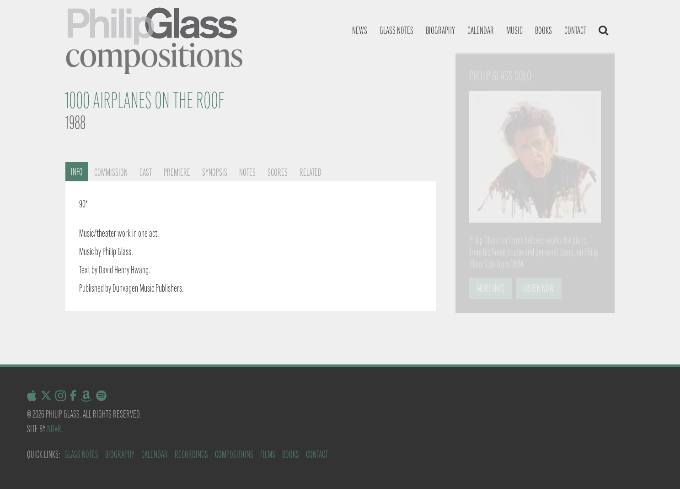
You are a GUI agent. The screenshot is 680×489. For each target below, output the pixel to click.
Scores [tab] (278, 172)
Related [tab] (310, 172)
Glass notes (396, 30)
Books (543, 30)
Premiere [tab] (177, 172)
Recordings (191, 454)
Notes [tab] (247, 172)
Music (514, 30)
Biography (440, 30)
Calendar (480, 30)
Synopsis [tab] (214, 172)
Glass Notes (81, 454)
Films (267, 454)
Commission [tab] (111, 172)
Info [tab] (77, 172)
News (359, 30)
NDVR (54, 429)
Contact (575, 30)
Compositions (234, 454)
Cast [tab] (145, 172)
